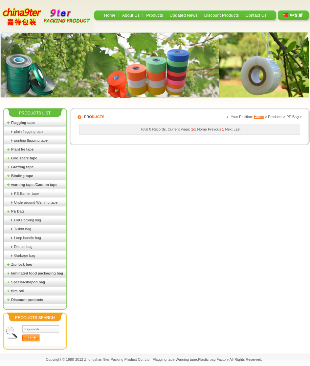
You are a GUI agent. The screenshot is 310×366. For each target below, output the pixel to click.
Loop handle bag (27, 238)
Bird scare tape (24, 158)
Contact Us (255, 15)
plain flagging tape (28, 131)
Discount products (27, 300)
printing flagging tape (31, 140)
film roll (17, 291)
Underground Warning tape (35, 202)
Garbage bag (24, 255)
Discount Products (221, 15)
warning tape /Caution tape (34, 185)
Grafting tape (22, 167)
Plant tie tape (22, 149)
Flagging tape (23, 123)
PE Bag (17, 211)
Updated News (183, 15)
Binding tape (22, 176)
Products (154, 15)
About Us (131, 15)
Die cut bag (23, 247)
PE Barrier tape (26, 193)
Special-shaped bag (28, 282)
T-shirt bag (22, 229)
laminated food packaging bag (37, 273)
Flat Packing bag (27, 220)
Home (110, 15)
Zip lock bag (21, 264)
